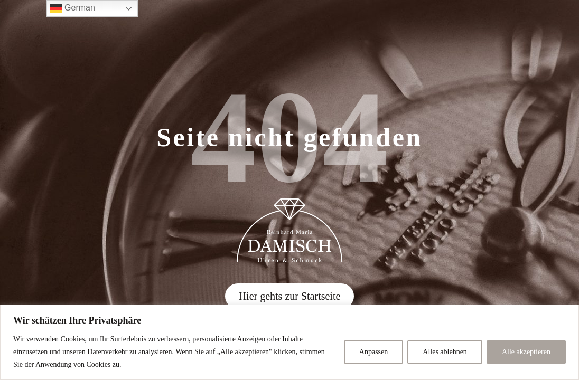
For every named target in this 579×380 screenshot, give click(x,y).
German (72, 8)
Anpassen (373, 352)
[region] (289, 342)
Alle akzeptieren (526, 352)
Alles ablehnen (445, 352)
